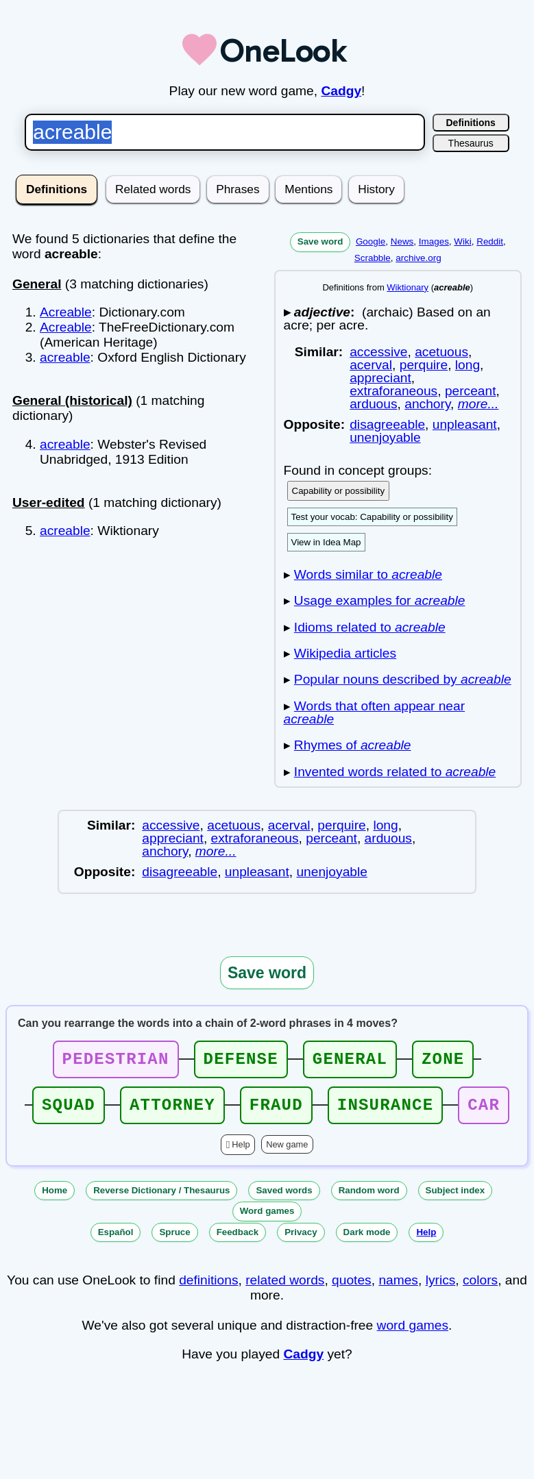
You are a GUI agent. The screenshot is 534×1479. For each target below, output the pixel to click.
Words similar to (368, 574)
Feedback (238, 1240)
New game (287, 1152)
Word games (267, 1219)
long (467, 365)
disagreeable (387, 424)
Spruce (174, 1240)
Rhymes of (352, 745)
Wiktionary (407, 287)
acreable (65, 357)
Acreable (66, 312)
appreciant (380, 378)
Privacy (300, 1240)
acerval (371, 365)
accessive (378, 352)
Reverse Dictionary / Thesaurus (161, 1198)
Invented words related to (395, 772)
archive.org (418, 258)
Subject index (455, 1198)
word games (413, 1333)
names (398, 1288)
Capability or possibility (338, 491)
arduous (373, 404)
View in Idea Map (326, 542)
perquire (424, 365)
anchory (427, 404)
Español (116, 1240)
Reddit (489, 241)
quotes (352, 1288)
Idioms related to (370, 627)
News (402, 241)
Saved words (284, 1198)
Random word (369, 1198)
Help (241, 1152)
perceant (470, 391)
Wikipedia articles (345, 653)
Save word (320, 241)
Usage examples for (379, 600)
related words (284, 1288)
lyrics (441, 1288)
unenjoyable (385, 437)
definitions (208, 1288)
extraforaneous (393, 391)
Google (370, 241)
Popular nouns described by (402, 679)
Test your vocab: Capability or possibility (372, 517)
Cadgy (341, 91)
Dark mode (367, 1240)
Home (54, 1198)
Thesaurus (471, 143)
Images (434, 241)
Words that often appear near (374, 712)
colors (480, 1288)
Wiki (462, 241)
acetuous (441, 352)
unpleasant (465, 424)
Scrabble (372, 258)
